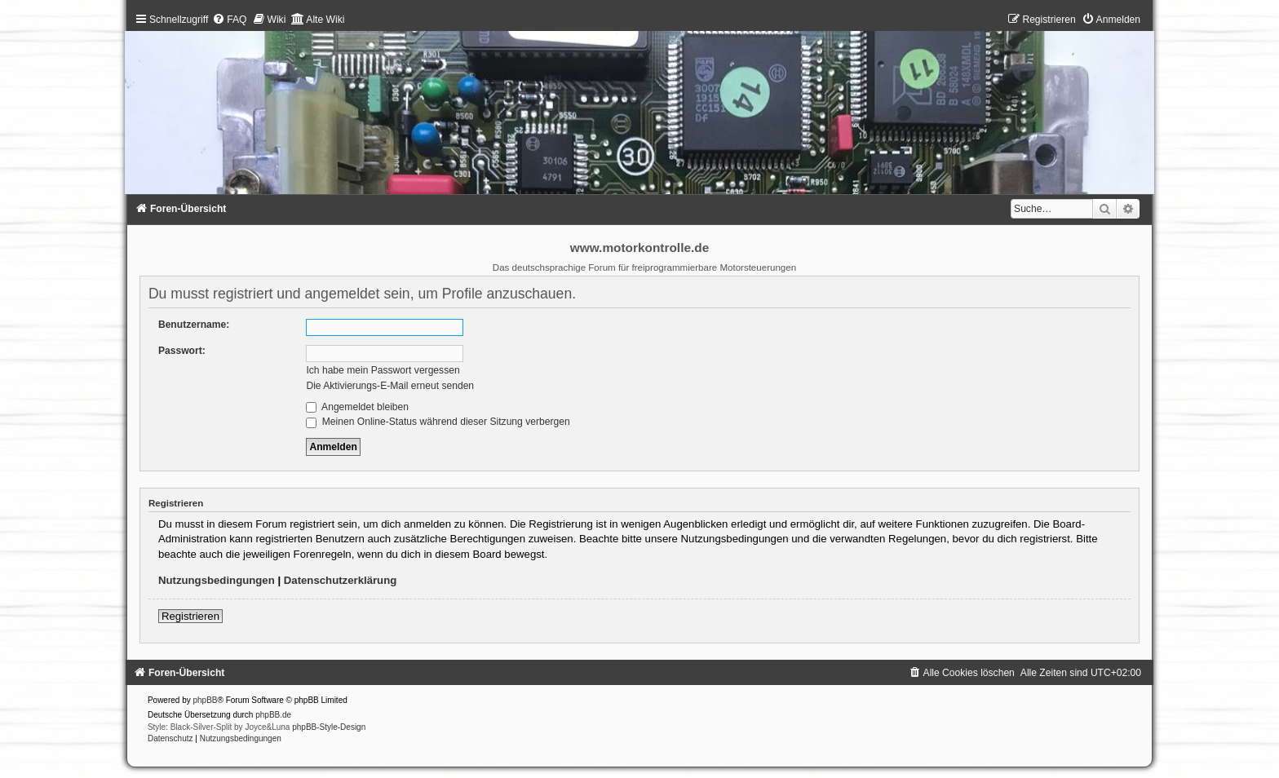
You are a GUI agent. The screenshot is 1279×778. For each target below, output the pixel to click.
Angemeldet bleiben (357, 407)
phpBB (205, 700)
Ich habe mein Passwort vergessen (382, 370)
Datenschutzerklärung (340, 580)
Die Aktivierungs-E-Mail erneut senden (390, 385)
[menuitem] (229, 19)
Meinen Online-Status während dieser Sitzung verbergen (437, 421)
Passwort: (182, 350)
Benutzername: (193, 324)
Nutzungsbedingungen (216, 580)
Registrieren (190, 616)
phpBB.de (273, 714)
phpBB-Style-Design (328, 727)
